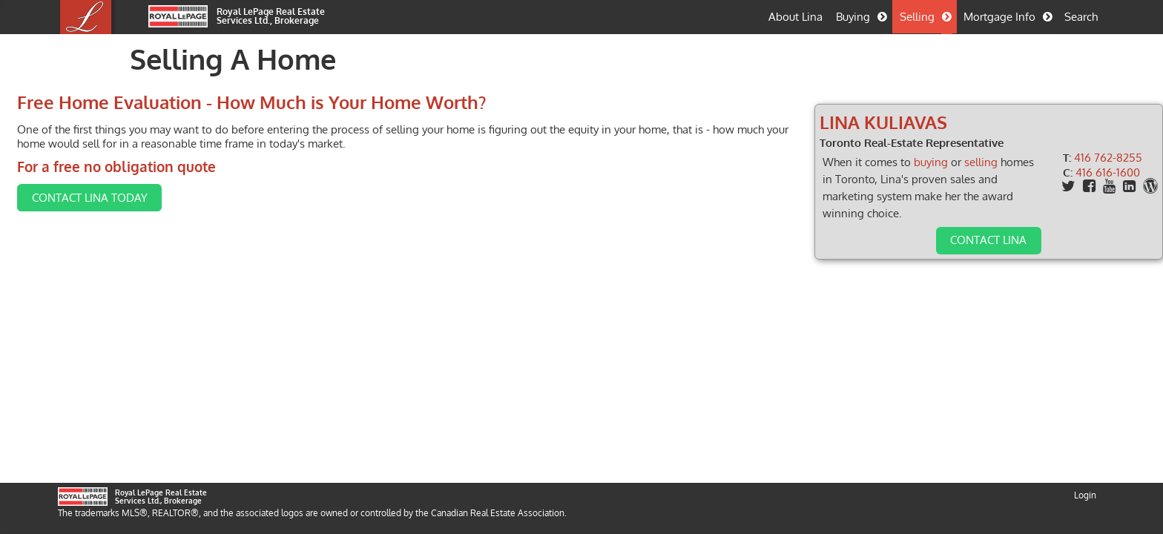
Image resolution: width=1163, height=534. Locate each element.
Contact (947, 239)
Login (1085, 524)
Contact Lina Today (147, 213)
